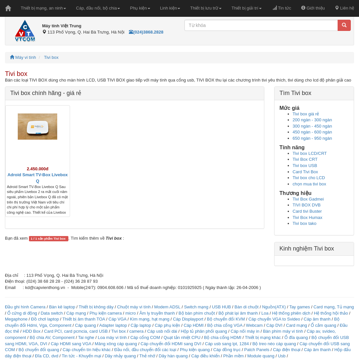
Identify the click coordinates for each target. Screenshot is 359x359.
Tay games (299, 306)
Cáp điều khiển (206, 355)
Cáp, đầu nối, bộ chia (98, 8)
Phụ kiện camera (105, 313)
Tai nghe (86, 337)
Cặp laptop (141, 325)
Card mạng (296, 325)
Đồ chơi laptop (45, 319)
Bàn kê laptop (62, 306)
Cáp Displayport (188, 319)
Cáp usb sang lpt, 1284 (227, 343)
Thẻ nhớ (147, 355)
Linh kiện (170, 8)
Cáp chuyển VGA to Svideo (274, 319)
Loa (265, 313)
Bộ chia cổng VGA (225, 325)
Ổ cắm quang (323, 325)
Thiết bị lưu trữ (206, 8)
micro (130, 313)
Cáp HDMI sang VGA (71, 343)
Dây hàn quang (173, 355)
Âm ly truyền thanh (157, 313)
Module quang (260, 355)
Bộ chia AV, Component (52, 337)
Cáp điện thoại (286, 349)
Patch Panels (257, 349)
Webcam (254, 325)
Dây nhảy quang (120, 355)
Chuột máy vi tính (134, 306)
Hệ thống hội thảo (331, 313)
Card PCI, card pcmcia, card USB (76, 331)
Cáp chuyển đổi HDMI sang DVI (171, 343)
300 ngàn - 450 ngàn (312, 126)
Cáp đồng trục (227, 349)
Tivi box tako (305, 223)
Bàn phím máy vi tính (283, 331)
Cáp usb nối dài (162, 331)
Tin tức (282, 8)
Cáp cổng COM (145, 337)
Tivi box (51, 57)
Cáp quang (85, 325)
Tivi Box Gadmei (308, 199)
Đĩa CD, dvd (46, 355)
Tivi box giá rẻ (306, 113)
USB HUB (221, 306)
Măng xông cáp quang (116, 343)
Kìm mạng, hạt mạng (149, 319)
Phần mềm (233, 355)
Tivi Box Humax (308, 217)
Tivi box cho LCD (309, 177)
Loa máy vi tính (112, 337)
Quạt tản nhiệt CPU (182, 337)
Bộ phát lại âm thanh (238, 313)
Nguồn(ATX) (274, 306)
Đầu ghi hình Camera (25, 306)
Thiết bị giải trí (246, 8)
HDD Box (31, 331)
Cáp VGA (117, 319)
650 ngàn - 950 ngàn (312, 138)
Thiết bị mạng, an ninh (43, 8)
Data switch (52, 313)
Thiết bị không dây (96, 306)
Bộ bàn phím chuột (197, 313)
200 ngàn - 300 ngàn (312, 119)
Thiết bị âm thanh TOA (83, 319)
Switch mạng (196, 306)
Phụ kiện (140, 8)
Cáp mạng (76, 313)
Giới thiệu (313, 8)
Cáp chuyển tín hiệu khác (87, 349)
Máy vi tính (23, 57)
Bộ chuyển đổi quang (38, 349)
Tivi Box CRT (305, 159)
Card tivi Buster (307, 211)
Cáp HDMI (194, 325)
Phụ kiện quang (195, 349)
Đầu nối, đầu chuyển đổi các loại (145, 349)
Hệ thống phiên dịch (291, 313)
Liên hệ (344, 8)
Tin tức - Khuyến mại (81, 355)
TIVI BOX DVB (307, 205)
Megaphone (17, 319)
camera (136, 331)
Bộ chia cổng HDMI (223, 337)
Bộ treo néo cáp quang (274, 343)
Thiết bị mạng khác (263, 337)
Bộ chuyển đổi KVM (226, 319)
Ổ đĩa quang (296, 337)
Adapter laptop (113, 325)
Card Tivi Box (305, 171)
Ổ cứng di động (22, 313)
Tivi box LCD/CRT (310, 153)
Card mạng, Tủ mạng (334, 306)
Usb (281, 355)
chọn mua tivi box (309, 183)
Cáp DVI (274, 325)
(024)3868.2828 (146, 32)
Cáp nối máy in (245, 331)
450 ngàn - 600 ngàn (312, 132)
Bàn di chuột (246, 306)
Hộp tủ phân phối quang (204, 331)
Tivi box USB (305, 165)
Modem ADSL (167, 306)
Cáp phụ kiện (167, 325)
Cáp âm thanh (317, 319)
